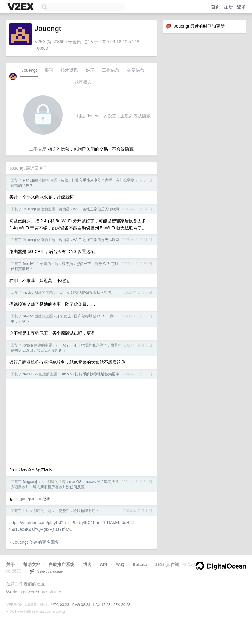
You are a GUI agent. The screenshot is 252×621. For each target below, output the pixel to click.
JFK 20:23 (122, 605)
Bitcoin (66, 374)
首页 (215, 6)
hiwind (28, 316)
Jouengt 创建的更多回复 (36, 542)
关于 (10, 564)
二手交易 (37, 149)
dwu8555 (30, 374)
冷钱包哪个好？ (86, 511)
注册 (228, 6)
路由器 (64, 209)
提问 (49, 70)
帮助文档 (31, 564)
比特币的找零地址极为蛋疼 (97, 374)
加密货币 (62, 511)
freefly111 (31, 264)
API (103, 564)
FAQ (120, 564)
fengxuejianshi (34, 482)
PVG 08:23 (81, 605)
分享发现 (63, 316)
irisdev (28, 292)
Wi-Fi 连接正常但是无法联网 (96, 209)
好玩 (90, 70)
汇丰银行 (63, 345)
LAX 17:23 (102, 605)
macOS (75, 482)
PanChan (30, 180)
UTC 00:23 (60, 605)
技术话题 (69, 70)
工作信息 (110, 70)
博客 (87, 564)
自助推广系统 (61, 564)
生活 (60, 292)
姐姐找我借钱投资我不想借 (89, 292)
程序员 (67, 264)
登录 (241, 6)
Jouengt (29, 70)
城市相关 (83, 81)
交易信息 (135, 70)
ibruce (28, 345)
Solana (140, 564)
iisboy (27, 511)
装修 (64, 180)
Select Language (46, 571)
